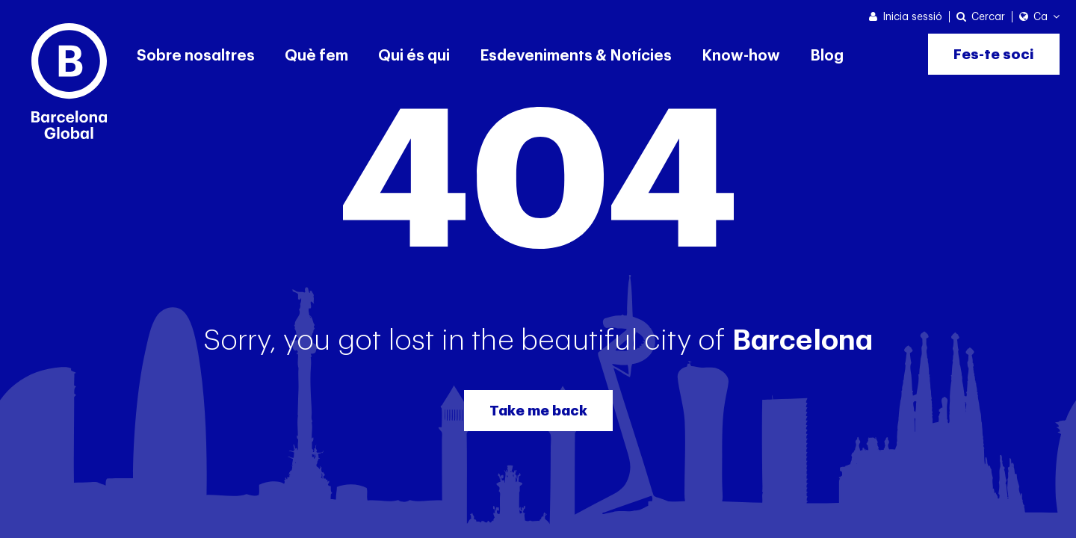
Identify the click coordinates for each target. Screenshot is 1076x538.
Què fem (316, 56)
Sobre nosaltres (196, 56)
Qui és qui (414, 56)
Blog (827, 56)
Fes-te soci (993, 54)
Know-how (741, 56)
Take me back (538, 411)
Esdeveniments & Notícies (576, 56)
